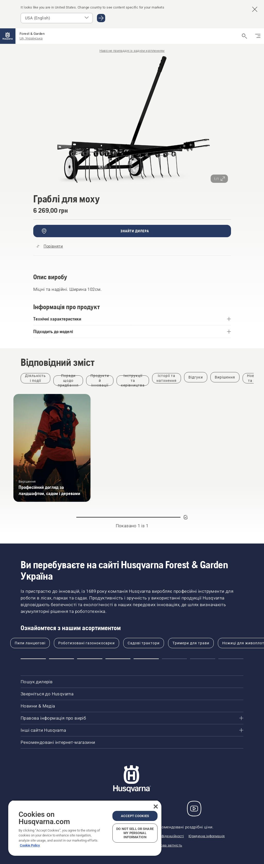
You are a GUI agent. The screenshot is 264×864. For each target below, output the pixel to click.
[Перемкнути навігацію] (258, 36)
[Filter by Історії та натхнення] (166, 378)
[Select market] (57, 18)
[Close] (156, 806)
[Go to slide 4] (118, 658)
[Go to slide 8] (231, 658)
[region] (84, 828)
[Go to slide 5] (146, 658)
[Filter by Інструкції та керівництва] (133, 380)
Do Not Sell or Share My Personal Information (135, 833)
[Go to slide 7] (202, 658)
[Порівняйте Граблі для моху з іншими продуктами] (49, 246)
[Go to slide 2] (61, 658)
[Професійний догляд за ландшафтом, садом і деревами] (51, 448)
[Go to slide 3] (89, 658)
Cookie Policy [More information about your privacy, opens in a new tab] (30, 845)
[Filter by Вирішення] (225, 377)
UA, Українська (31, 38)
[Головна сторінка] (7, 36)
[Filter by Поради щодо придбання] (68, 380)
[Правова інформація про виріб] (132, 718)
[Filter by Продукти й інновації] (99, 380)
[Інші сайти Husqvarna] (132, 730)
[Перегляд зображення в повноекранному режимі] (132, 120)
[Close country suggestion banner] (255, 9)
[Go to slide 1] (33, 658)
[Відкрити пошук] (244, 36)
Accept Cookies (135, 816)
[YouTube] (194, 808)
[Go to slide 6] (174, 658)
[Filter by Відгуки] (195, 377)
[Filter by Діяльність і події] (35, 378)
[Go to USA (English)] (101, 18)
